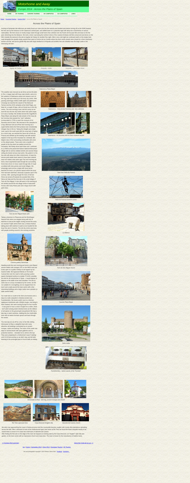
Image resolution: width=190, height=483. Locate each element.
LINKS (73, 13)
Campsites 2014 (36, 447)
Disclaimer (66, 451)
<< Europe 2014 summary (10, 443)
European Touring (11, 19)
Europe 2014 (21, 19)
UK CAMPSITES (49, 13)
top (24, 447)
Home (2, 19)
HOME (9, 13)
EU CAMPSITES (63, 13)
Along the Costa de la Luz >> (83, 443)
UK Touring (67, 447)
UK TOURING (19, 13)
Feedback (59, 451)
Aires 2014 (46, 447)
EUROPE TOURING (34, 13)
